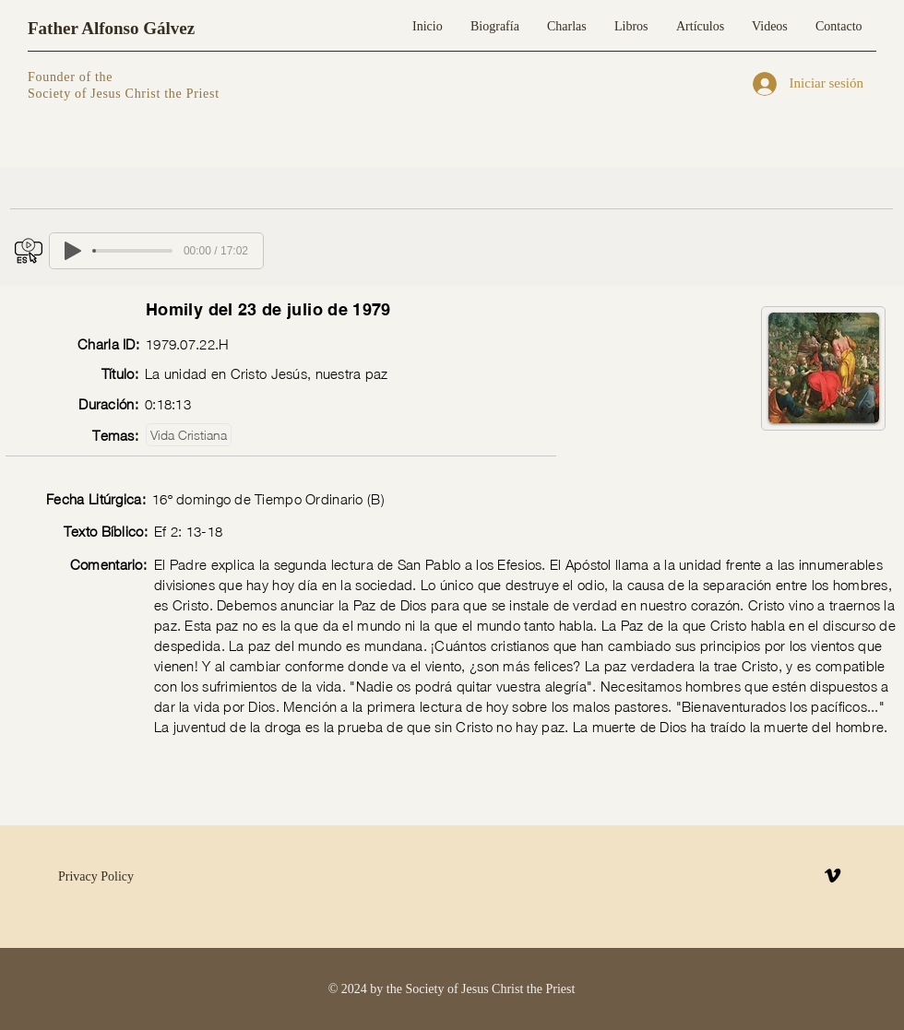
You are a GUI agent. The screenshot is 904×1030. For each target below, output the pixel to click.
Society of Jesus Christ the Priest (124, 94)
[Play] (73, 251)
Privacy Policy (96, 876)
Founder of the (72, 77)
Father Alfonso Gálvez (111, 28)
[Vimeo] (832, 875)
